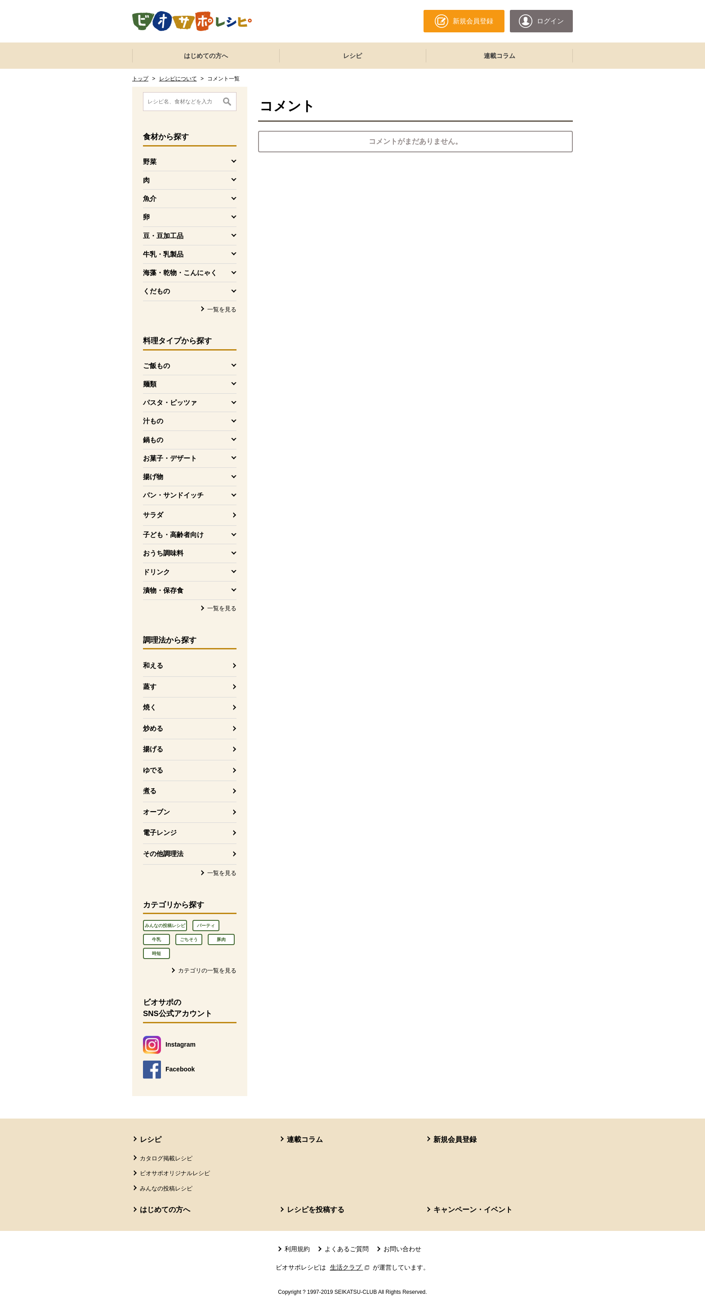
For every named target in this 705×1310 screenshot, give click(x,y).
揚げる (153, 749)
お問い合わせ (402, 1248)
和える (153, 665)
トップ (140, 78)
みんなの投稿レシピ (165, 925)
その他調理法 (163, 853)
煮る (149, 791)
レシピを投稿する (315, 1209)
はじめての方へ (206, 55)
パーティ (206, 925)
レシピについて (178, 78)
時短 (156, 953)
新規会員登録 (455, 1139)
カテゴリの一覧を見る (207, 970)
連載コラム (499, 55)
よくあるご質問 (347, 1248)
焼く (149, 707)
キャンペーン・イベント (473, 1209)
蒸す (149, 686)
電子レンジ (160, 832)
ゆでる (153, 770)
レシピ (352, 55)
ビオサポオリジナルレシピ (175, 1173)
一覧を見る (221, 309)
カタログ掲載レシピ (166, 1158)
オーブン (156, 812)
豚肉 (221, 939)
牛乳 (156, 939)
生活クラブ (350, 1267)
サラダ (153, 515)
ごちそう (189, 939)
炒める (153, 728)
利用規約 (297, 1248)
